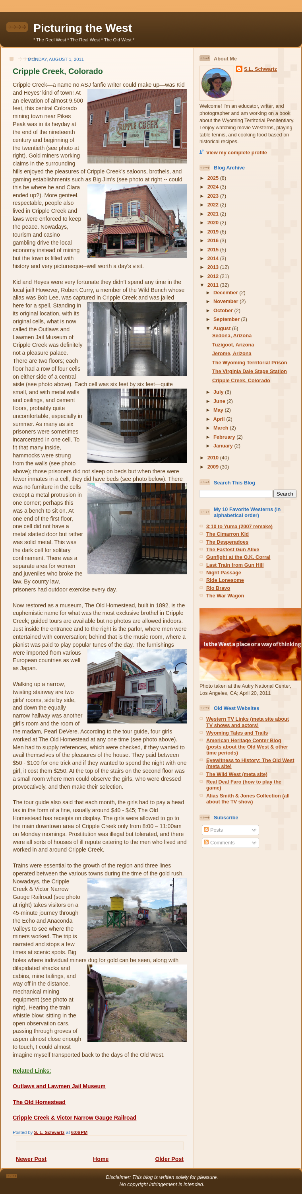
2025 (213, 178)
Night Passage (223, 573)
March (221, 428)
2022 (213, 205)
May (219, 410)
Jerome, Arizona (232, 353)
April (219, 419)
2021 (213, 214)
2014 (213, 258)
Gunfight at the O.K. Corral (238, 557)
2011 (213, 285)
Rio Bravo (218, 588)
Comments (219, 843)
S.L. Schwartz (260, 69)
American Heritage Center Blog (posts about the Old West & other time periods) (247, 746)
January (223, 446)
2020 (213, 223)
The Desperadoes (227, 542)
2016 (213, 240)
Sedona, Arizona (232, 335)
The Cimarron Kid (227, 534)
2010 (213, 458)
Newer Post (31, 1159)
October (223, 310)
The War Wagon (225, 596)
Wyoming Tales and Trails (237, 733)
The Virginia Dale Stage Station (249, 371)
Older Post (169, 1159)
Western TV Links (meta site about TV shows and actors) (247, 722)
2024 (213, 187)
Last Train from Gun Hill (235, 565)
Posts (213, 830)
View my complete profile (236, 153)
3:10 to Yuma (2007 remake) (239, 526)
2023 (213, 196)
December (226, 293)
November (226, 301)
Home (100, 1159)
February (224, 437)
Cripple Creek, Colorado (241, 380)
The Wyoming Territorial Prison (249, 363)
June (219, 401)
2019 (213, 232)
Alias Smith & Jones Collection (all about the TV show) (248, 799)
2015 (213, 250)
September (227, 319)
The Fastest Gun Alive (232, 549)
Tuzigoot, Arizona (233, 345)
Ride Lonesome (225, 580)
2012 (213, 276)
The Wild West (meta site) (236, 774)
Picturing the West (82, 27)
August (222, 328)
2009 (213, 467)
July (219, 392)
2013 (213, 267)
